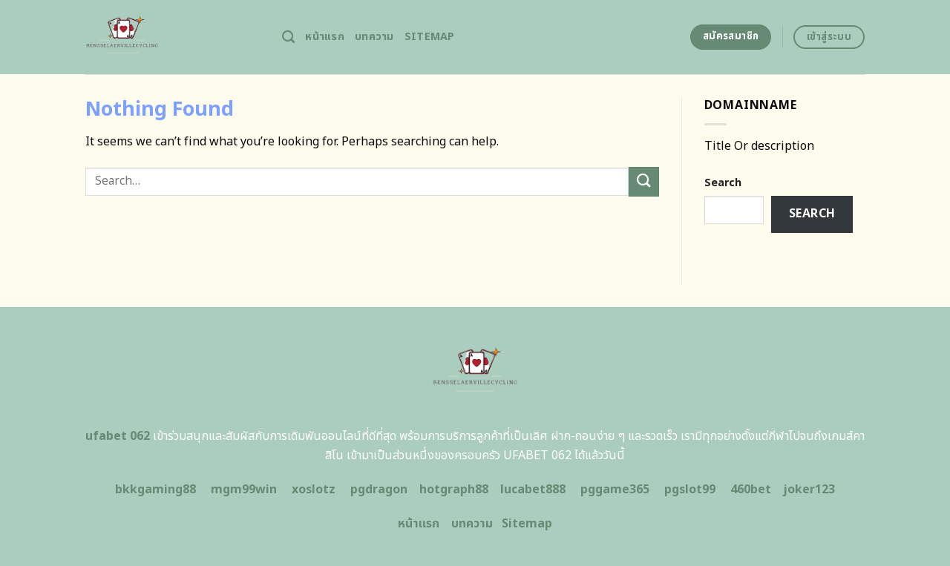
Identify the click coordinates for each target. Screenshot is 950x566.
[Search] (288, 37)
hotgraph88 (453, 489)
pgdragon (378, 489)
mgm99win (244, 489)
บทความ (374, 37)
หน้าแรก (324, 37)
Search (722, 183)
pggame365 (614, 489)
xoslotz (313, 489)
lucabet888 (533, 489)
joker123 (809, 489)
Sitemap (429, 37)
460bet (750, 489)
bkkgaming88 (155, 489)
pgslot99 (689, 489)
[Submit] (643, 181)
